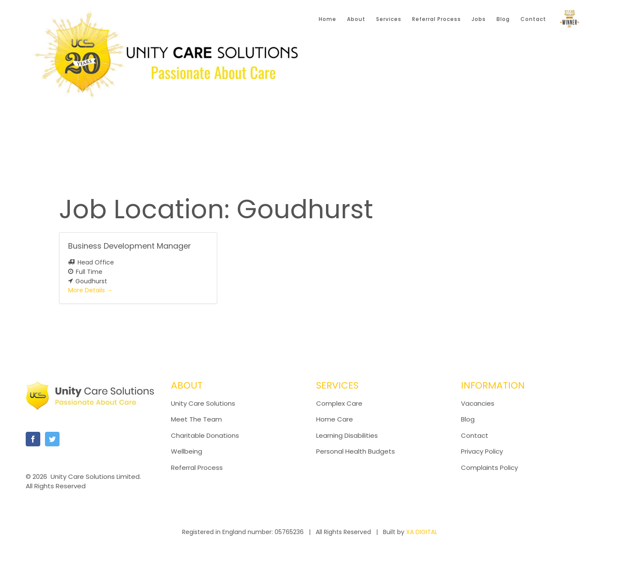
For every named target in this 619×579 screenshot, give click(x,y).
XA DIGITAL (421, 532)
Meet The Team (196, 419)
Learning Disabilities (347, 435)
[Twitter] (52, 439)
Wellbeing (186, 451)
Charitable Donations (205, 435)
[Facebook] (33, 439)
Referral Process (197, 467)
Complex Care (339, 403)
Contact (474, 435)
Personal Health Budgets (355, 451)
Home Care (334, 419)
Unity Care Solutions (203, 403)
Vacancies (477, 403)
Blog (468, 419)
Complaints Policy (490, 467)
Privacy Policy (482, 451)
